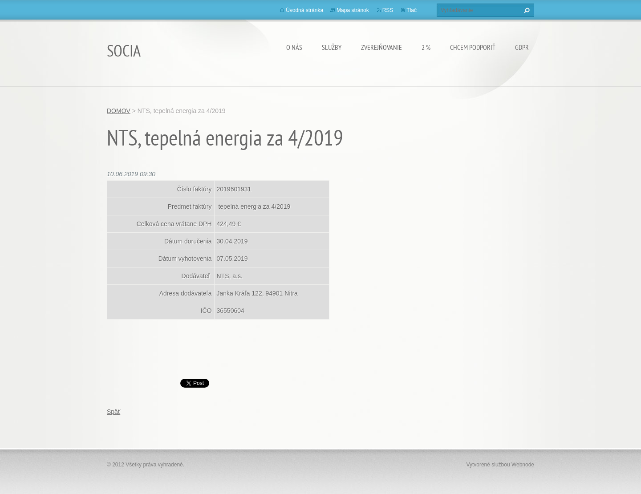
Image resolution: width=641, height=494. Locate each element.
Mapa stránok (353, 10)
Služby (331, 47)
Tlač (411, 10)
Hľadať (525, 10)
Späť (113, 411)
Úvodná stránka (304, 10)
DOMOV (118, 110)
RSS (388, 10)
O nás (294, 47)
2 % (426, 47)
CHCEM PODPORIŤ (472, 47)
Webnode (522, 465)
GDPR (522, 47)
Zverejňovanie (381, 47)
